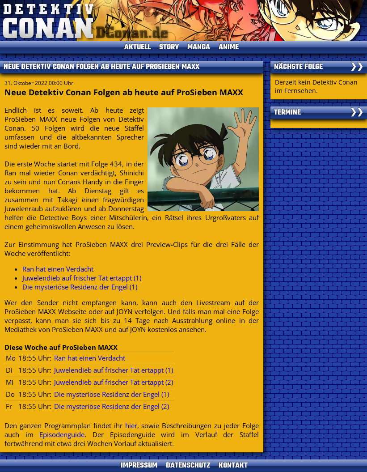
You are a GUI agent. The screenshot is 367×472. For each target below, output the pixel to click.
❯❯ (356, 67)
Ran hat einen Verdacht (57, 268)
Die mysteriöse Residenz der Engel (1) (79, 286)
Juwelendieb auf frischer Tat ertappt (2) (113, 382)
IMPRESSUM (139, 466)
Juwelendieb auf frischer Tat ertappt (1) (81, 277)
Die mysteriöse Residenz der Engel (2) (111, 406)
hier (131, 425)
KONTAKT (233, 466)
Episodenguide (61, 434)
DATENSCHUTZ (188, 466)
